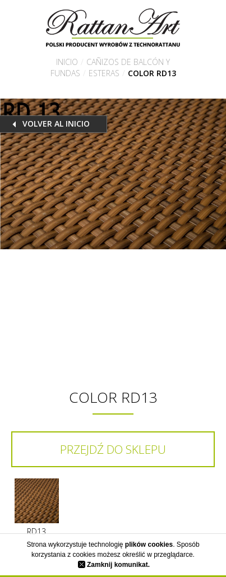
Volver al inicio (56, 123)
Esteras (104, 73)
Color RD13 (152, 73)
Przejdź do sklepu (113, 449)
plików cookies (149, 544)
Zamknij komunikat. (114, 565)
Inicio (67, 62)
